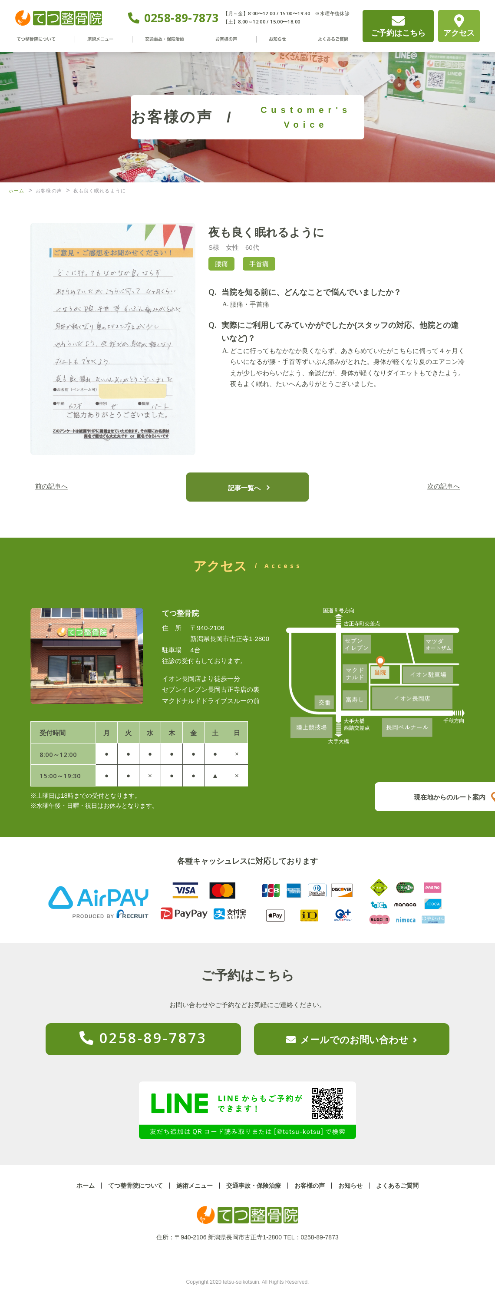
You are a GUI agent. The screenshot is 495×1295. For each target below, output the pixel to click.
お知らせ (277, 39)
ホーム (85, 1186)
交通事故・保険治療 (168, 39)
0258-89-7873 (181, 18)
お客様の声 (230, 39)
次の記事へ (441, 486)
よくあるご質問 (330, 39)
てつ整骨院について (40, 39)
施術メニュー (105, 39)
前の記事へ (54, 486)
